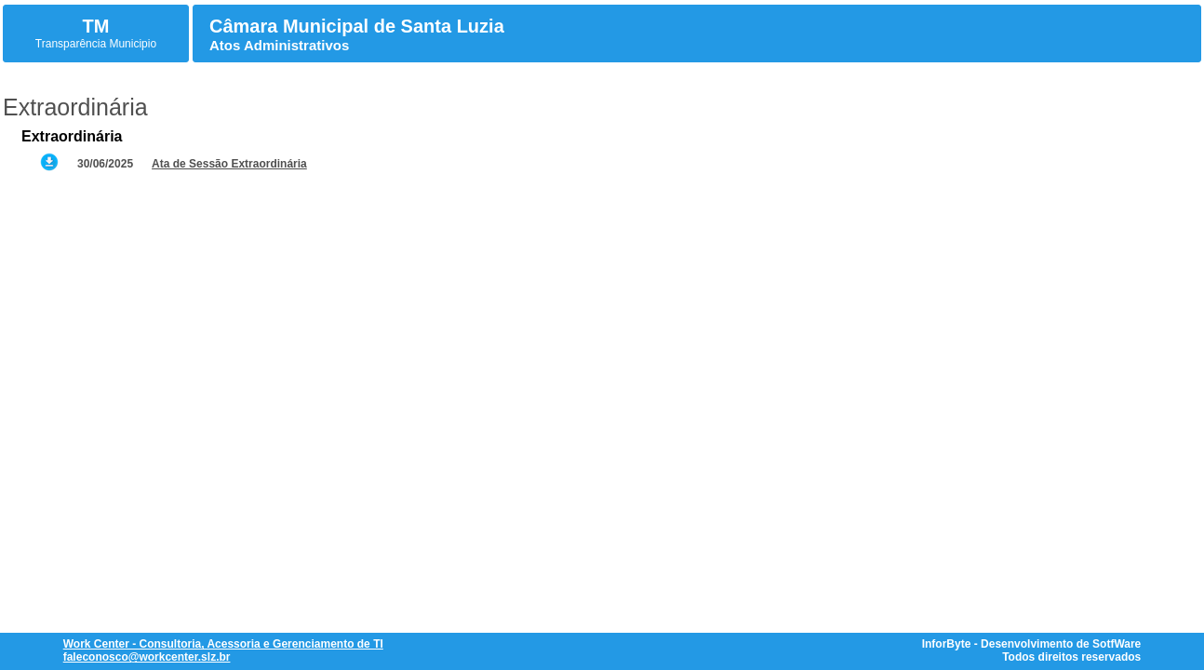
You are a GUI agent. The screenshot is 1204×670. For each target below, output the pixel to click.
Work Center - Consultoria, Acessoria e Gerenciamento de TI (223, 643)
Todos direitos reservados (1071, 656)
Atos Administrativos (279, 45)
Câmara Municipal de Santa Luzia (356, 26)
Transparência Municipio (95, 43)
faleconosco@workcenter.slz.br (147, 656)
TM (96, 26)
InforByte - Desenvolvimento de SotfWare (1032, 643)
